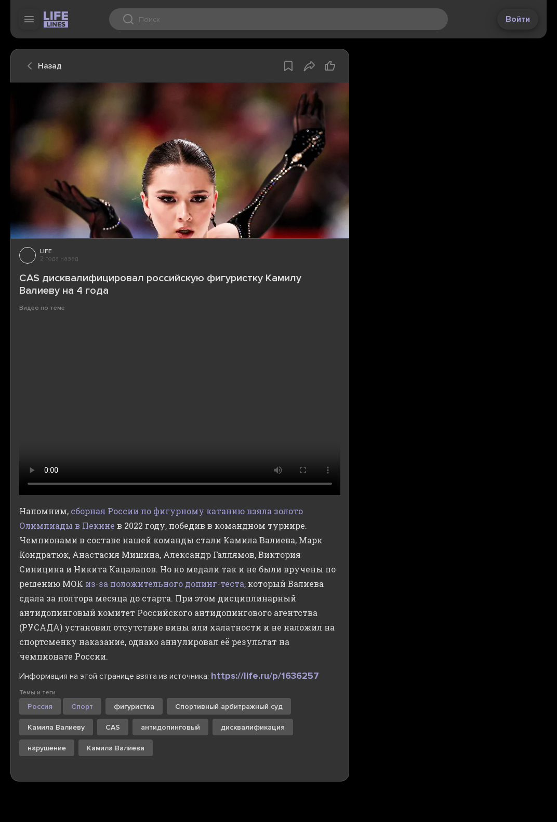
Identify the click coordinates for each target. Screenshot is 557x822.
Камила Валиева (115, 748)
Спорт (82, 706)
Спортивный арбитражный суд (229, 706)
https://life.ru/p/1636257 (265, 675)
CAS (112, 727)
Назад (41, 66)
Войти (518, 19)
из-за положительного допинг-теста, (165, 583)
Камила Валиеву (56, 727)
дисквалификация (253, 727)
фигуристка (134, 706)
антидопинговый (170, 727)
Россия (40, 706)
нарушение (47, 748)
